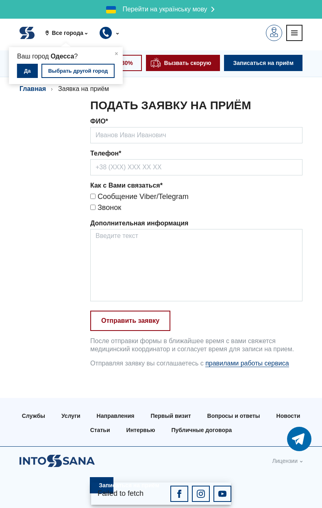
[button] (69, 33)
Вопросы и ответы (233, 416)
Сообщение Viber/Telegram (139, 196)
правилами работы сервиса (247, 363)
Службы (33, 416)
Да (27, 71)
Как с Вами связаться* (126, 185)
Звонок (105, 207)
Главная (33, 88)
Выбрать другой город (78, 71)
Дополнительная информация (139, 223)
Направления (116, 416)
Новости (288, 416)
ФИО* (99, 121)
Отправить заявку (130, 320)
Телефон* (105, 153)
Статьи (100, 430)
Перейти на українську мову (164, 9)
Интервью (140, 430)
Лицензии (285, 461)
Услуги (70, 416)
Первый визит (170, 416)
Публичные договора (201, 430)
